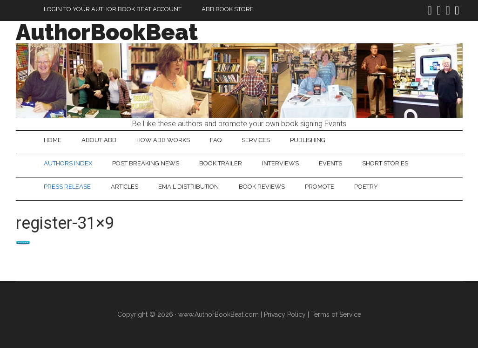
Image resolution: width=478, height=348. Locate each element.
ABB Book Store (228, 9)
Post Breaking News (145, 163)
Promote (319, 186)
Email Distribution (188, 186)
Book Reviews (262, 186)
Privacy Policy (285, 314)
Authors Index (68, 163)
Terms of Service (336, 314)
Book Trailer (220, 163)
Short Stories (385, 163)
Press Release (67, 186)
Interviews (280, 163)
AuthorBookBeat (107, 32)
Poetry (366, 186)
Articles (124, 186)
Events (330, 163)
